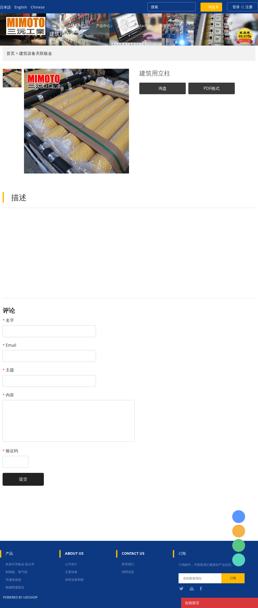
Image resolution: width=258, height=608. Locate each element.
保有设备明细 (74, 579)
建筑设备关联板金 (35, 53)
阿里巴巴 (166, 25)
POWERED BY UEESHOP (20, 597)
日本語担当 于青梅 (238, 516)
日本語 (5, 7)
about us (80, 25)
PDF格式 (212, 88)
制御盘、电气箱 (16, 572)
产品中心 (103, 25)
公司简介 (71, 564)
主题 (8, 370)
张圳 (238, 559)
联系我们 (128, 564)
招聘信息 (128, 572)
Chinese (38, 7)
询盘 (162, 88)
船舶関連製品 (15, 587)
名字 (8, 320)
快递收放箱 (13, 579)
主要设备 (71, 572)
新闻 (121, 25)
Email (9, 345)
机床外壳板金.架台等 (20, 564)
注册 (249, 6)
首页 (61, 25)
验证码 (10, 451)
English (20, 7)
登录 (236, 6)
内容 (8, 395)
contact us (142, 25)
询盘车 (213, 6)
